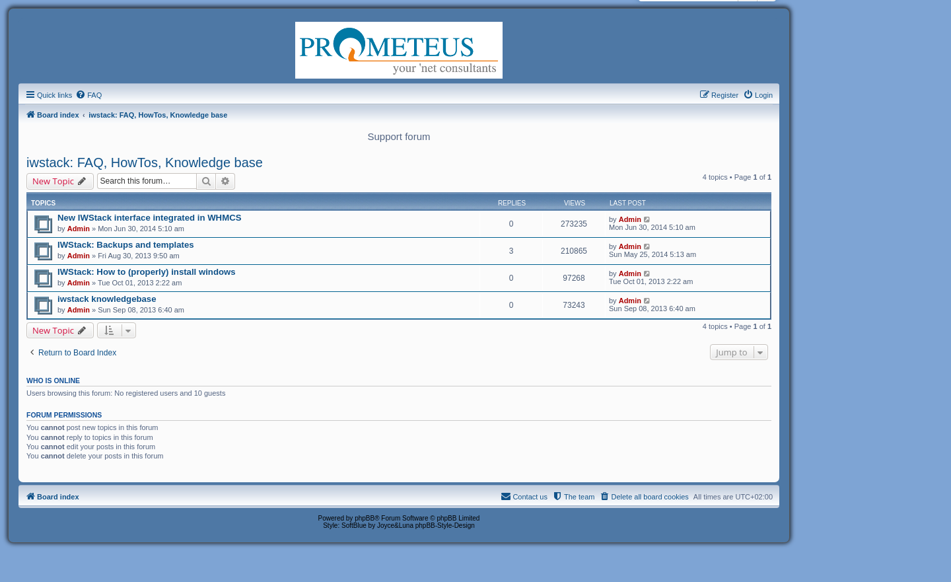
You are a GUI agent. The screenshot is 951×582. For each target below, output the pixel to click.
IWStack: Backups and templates (125, 245)
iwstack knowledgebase (107, 299)
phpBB (364, 518)
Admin (78, 229)
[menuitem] (88, 95)
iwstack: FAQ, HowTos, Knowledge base (144, 162)
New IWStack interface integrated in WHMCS (149, 218)
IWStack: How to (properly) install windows (146, 272)
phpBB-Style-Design (445, 525)
